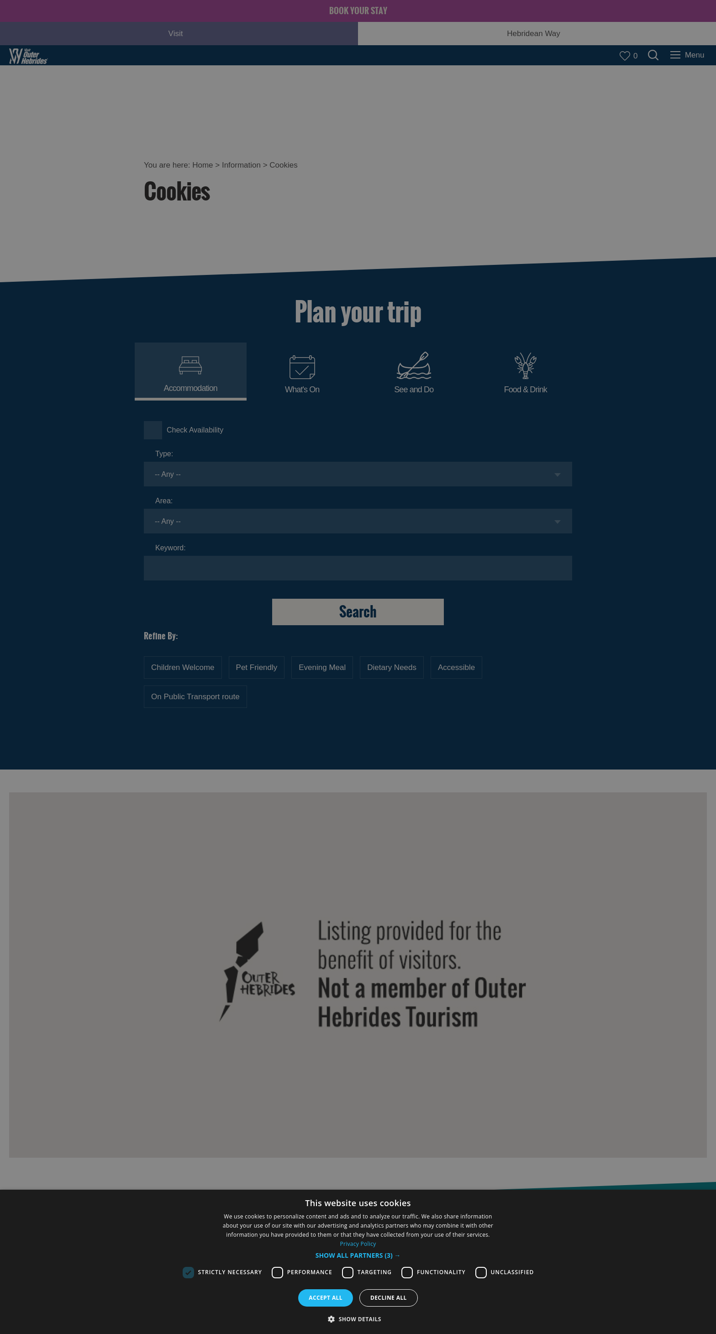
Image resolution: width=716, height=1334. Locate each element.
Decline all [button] (388, 1298)
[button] (358, 1255)
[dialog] (358, 1262)
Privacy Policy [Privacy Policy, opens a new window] (358, 1244)
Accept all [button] (325, 1298)
